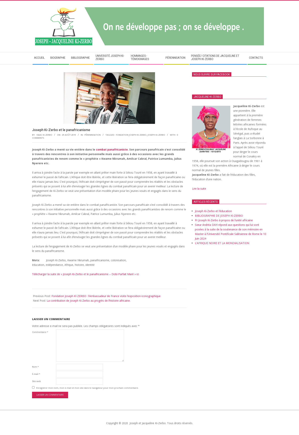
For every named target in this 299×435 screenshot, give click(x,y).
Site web (36, 381)
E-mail (36, 374)
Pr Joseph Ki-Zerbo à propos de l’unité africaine (224, 220)
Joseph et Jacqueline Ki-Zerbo (147, 423)
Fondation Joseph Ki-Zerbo (131, 134)
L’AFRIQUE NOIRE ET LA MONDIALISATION (222, 243)
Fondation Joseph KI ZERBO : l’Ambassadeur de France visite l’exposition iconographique (106, 296)
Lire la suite (199, 188)
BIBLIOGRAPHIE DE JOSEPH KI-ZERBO (219, 215)
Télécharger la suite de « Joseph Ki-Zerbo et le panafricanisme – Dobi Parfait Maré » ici (85, 274)
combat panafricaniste (112, 149)
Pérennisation (92, 134)
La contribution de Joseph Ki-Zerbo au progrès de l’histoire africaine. (88, 300)
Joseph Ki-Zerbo (156, 134)
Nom (35, 366)
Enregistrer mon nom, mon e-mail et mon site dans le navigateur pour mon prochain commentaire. (87, 387)
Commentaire (40, 332)
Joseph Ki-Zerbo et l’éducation (213, 211)
